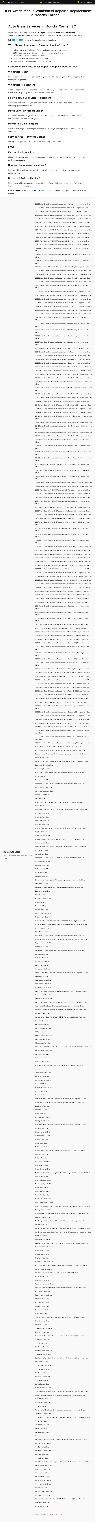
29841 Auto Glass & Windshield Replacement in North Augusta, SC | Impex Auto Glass (62, 707)
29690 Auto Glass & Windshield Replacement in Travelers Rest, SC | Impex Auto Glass (62, 664)
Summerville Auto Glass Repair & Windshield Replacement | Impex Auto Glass (61, 1391)
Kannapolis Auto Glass (42, 1076)
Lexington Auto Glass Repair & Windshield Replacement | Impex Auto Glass (60, 1124)
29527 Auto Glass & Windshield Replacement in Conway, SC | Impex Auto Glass (62, 511)
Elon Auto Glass (40, 906)
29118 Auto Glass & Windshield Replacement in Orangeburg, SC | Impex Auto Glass (63, 230)
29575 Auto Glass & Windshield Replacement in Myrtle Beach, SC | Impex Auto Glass (62, 529)
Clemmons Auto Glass (42, 835)
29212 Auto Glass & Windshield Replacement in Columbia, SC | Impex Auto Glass (62, 306)
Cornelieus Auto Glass (42, 861)
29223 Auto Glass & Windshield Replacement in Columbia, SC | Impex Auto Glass (63, 310)
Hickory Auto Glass (41, 1032)
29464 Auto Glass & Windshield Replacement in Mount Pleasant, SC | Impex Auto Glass (63, 453)
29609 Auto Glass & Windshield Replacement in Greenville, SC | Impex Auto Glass (63, 558)
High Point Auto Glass (42, 1039)
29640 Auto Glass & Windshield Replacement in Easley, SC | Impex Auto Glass (62, 598)
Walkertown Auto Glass (43, 1436)
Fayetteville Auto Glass (43, 913)
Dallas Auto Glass (41, 872)
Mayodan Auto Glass (42, 1154)
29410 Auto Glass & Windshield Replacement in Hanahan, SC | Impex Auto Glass (62, 401)
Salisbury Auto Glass (42, 1306)
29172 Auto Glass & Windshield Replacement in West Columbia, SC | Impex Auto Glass (62, 262)
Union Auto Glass (41, 1428)
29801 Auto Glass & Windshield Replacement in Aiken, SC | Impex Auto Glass (61, 695)
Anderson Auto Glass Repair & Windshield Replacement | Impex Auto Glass (60, 750)
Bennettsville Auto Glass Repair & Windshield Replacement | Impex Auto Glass (62, 761)
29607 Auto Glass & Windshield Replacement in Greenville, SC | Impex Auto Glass (63, 554)
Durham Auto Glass (41, 883)
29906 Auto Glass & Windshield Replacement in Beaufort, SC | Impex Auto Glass (62, 716)
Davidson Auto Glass (42, 876)
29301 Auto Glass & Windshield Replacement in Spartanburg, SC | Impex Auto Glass (61, 319)
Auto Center (59, 1514)
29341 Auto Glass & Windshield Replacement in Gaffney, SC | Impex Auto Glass (62, 355)
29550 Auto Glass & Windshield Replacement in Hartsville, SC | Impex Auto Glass (63, 515)
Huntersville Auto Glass (43, 1058)
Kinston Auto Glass (41, 1091)
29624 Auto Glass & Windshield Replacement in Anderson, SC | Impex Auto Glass (63, 576)
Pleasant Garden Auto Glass (44, 1262)
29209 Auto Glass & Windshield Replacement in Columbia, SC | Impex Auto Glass (63, 299)
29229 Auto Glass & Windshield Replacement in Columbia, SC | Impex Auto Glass (63, 314)
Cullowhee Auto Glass (42, 869)
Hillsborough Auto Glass (43, 1043)
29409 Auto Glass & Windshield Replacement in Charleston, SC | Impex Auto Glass (63, 397)
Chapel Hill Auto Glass (42, 806)
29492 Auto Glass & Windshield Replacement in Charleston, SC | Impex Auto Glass (63, 486)
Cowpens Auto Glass (42, 865)
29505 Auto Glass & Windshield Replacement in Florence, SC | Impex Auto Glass (62, 494)
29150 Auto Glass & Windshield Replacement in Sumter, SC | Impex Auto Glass (62, 233)
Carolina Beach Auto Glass (44, 787)
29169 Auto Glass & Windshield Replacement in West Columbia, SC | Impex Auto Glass (62, 250)
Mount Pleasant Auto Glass (44, 1202)
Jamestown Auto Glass (43, 1073)
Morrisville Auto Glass (42, 1191)
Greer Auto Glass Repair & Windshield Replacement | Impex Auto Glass (59, 1006)
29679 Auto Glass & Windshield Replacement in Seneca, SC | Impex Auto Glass (62, 643)
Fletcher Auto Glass (41, 917)
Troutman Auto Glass (42, 1425)
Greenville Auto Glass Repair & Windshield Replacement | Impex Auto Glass (61, 991)
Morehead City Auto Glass (44, 1184)
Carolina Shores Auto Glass (44, 791)
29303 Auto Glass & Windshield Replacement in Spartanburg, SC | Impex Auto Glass (62, 331)
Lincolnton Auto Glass (42, 1132)
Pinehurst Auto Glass (42, 1250)
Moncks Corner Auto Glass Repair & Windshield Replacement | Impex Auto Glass (62, 1173)
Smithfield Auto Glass (42, 1339)
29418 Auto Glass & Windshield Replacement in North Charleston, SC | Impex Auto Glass (63, 417)
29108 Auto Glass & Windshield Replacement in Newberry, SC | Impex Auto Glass (63, 222)
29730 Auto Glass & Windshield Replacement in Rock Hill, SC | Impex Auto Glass (62, 684)
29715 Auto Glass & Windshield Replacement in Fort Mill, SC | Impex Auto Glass (62, 676)
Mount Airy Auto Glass (42, 1195)
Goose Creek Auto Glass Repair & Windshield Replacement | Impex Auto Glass (61, 972)
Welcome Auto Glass (42, 1454)
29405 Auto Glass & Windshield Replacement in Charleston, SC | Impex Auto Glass (63, 378)
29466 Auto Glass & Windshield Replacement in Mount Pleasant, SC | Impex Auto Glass (63, 459)
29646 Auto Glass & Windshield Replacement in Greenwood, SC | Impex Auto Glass (61, 613)
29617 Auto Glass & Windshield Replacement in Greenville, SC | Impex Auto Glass (63, 569)
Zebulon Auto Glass (41, 1506)
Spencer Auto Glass (41, 1362)
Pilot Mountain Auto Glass (44, 1247)
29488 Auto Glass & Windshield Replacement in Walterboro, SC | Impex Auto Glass (63, 482)
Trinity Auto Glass (41, 1421)
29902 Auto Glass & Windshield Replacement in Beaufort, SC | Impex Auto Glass (62, 712)
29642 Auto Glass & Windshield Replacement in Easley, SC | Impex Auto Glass (62, 602)
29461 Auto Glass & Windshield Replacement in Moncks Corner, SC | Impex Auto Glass (62, 447)
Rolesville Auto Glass (42, 1299)
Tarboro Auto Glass (41, 1406)
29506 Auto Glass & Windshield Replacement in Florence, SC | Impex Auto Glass (62, 497)
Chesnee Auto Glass (42, 824)
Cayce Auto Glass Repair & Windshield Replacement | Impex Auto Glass (59, 802)
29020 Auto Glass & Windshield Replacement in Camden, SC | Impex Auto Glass (62, 204)
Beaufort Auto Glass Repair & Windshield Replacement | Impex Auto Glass (60, 754)
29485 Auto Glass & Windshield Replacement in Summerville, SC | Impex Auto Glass (62, 471)
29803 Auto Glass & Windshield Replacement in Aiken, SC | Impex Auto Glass (61, 698)
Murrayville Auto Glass (42, 1210)
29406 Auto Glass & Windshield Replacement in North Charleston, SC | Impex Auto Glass (63, 389)
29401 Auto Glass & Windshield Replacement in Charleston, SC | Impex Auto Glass (63, 370)
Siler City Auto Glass (42, 1332)
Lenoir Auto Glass (41, 1113)
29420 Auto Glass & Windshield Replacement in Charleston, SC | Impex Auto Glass (63, 422)
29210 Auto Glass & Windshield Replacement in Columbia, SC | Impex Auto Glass (62, 303)
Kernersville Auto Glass (43, 1080)
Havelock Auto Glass (42, 1021)
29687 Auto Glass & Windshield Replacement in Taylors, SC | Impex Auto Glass (62, 659)
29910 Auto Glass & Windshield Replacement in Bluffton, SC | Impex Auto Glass (62, 727)
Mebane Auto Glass (41, 1158)
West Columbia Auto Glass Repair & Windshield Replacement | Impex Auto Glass (62, 1462)
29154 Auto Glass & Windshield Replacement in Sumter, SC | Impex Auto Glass (62, 245)
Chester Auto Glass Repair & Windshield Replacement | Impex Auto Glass (60, 828)
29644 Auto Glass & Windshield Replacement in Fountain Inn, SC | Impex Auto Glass (62, 607)
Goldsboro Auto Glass (42, 969)
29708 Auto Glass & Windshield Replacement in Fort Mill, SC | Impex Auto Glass (62, 672)
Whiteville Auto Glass (42, 1469)
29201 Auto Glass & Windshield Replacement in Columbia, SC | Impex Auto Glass (62, 267)
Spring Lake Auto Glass (43, 1365)
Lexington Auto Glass (42, 1121)
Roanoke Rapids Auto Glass (44, 1284)
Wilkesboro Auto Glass (42, 1476)
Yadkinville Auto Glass (42, 1502)
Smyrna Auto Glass (41, 1343)
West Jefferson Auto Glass (44, 1465)
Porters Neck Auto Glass (43, 1269)
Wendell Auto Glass (41, 1458)
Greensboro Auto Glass (43, 980)
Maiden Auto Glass (41, 1139)
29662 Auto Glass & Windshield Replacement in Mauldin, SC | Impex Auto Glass (62, 632)
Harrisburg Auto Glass (42, 1013)
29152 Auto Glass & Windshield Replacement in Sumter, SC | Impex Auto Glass (62, 237)
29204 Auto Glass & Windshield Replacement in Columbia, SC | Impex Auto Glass (63, 274)
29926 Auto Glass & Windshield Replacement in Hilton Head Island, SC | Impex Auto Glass (62, 732)
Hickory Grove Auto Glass (44, 1035)
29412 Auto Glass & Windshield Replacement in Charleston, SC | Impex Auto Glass (63, 405)
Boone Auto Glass (41, 776)
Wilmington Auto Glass (43, 1484)
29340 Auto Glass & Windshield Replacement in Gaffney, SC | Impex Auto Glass (62, 352)
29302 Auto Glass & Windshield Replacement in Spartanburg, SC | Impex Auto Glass (62, 325)
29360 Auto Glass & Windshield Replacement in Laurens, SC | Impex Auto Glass (62, 363)
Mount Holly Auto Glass (43, 1199)
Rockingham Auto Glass (43, 1291)
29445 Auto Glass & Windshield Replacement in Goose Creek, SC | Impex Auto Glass (62, 441)
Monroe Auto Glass (41, 1176)
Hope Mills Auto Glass (42, 1054)
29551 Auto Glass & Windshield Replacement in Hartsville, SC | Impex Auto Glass (62, 518)
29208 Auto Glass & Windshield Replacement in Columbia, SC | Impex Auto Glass (63, 295)
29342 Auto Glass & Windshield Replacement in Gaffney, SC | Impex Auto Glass (62, 359)
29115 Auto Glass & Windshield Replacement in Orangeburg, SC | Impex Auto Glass (63, 226)
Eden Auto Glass (40, 895)
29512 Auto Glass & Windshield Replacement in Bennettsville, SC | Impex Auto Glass (62, 502)
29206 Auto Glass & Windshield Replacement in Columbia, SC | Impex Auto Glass (63, 282)
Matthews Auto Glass (42, 1147)
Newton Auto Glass (41, 1225)
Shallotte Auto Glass (42, 1321)
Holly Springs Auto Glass (43, 1050)
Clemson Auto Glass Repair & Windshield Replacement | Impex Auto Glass (60, 839)
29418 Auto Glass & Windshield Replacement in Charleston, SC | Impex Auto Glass (63, 412)
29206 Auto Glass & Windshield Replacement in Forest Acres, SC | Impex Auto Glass (62, 286)
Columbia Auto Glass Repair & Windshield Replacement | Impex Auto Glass (60, 846)
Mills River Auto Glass (42, 1161)
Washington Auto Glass (43, 1443)
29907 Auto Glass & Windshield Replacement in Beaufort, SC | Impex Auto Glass (62, 719)
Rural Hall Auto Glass (42, 1302)
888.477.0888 (17, 40)
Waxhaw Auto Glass (42, 1447)
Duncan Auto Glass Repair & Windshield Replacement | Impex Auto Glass (60, 880)
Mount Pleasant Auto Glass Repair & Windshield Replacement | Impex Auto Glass (62, 1206)
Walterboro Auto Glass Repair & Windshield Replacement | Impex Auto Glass (61, 1439)
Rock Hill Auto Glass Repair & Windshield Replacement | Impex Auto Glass (60, 1287)
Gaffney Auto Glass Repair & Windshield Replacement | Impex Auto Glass (60, 950)
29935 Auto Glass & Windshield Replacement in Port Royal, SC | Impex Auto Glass (63, 743)
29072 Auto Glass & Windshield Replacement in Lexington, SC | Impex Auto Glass (63, 215)
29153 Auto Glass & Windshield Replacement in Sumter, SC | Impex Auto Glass (62, 241)
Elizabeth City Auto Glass (43, 898)
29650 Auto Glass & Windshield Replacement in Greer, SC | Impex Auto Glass (61, 624)
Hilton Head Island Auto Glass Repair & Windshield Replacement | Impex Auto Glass (63, 1047)
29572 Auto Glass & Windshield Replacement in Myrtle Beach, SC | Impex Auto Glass (62, 523)
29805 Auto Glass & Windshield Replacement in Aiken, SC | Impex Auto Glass (61, 702)
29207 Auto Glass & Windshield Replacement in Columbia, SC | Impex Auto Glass (63, 291)
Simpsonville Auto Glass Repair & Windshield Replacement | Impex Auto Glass (61, 1336)
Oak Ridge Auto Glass (42, 1239)
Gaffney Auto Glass (41, 947)
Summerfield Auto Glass (43, 1388)
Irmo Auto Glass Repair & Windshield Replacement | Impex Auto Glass (59, 1065)
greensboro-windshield (43, 987)
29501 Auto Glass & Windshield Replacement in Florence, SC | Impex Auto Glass (62, 490)
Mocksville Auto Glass (42, 1169)
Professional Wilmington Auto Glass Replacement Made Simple (56, 1273)
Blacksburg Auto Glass (42, 769)
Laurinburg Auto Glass (42, 1106)
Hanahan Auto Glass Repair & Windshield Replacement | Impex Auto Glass (60, 1010)
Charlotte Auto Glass (42, 813)
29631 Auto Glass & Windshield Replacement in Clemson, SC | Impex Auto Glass (62, 587)
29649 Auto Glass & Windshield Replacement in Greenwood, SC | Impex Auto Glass (61, 619)
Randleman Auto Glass (42, 1276)
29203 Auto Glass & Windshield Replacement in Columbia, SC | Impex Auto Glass (63, 270)
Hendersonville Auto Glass (44, 1028)
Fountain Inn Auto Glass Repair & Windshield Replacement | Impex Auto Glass (61, 939)
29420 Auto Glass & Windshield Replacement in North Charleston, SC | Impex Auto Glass (63, 427)
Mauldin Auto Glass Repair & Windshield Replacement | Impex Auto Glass (60, 1150)
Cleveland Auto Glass (42, 843)
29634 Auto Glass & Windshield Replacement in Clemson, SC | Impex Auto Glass (62, 595)
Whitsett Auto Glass (42, 1473)
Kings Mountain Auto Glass (44, 1087)
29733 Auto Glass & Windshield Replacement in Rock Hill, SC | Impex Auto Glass (62, 691)
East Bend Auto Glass (42, 891)
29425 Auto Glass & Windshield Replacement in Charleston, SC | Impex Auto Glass (63, 436)
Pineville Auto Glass (42, 1254)
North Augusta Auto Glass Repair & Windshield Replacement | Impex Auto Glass (62, 1228)
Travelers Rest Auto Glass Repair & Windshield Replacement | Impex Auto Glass (62, 1417)
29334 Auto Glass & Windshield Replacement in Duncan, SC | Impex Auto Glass (62, 348)
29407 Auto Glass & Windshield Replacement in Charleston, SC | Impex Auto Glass (63, 394)
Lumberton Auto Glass (42, 1136)
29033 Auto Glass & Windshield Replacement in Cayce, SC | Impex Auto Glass (62, 208)
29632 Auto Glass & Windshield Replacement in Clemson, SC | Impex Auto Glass (62, 591)
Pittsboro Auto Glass (42, 1258)
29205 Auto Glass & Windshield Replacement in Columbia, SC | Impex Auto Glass (63, 278)
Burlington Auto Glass (42, 780)
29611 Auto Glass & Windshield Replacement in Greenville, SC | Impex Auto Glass (63, 561)
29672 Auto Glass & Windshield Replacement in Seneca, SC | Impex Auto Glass (62, 635)
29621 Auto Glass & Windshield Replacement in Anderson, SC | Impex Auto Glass (63, 573)
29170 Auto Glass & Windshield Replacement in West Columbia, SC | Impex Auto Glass (62, 256)
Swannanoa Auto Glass (43, 1402)
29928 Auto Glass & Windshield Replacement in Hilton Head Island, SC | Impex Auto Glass (62, 738)
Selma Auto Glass (41, 1313)
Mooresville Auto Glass (43, 1180)
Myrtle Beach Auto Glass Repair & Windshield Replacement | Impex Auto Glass (62, 1213)
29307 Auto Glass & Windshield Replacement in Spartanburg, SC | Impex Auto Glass (62, 343)
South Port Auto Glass (42, 1347)
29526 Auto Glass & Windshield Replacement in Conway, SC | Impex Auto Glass (62, 507)
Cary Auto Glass (40, 798)
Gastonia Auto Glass (42, 961)
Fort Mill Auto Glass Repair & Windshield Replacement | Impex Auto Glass (60, 935)
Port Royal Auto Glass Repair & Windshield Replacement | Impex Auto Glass (61, 1265)
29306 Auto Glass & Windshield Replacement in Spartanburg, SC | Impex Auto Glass (62, 337)
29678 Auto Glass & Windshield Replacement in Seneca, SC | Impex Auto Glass (62, 639)
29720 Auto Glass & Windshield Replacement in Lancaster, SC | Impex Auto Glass (63, 680)
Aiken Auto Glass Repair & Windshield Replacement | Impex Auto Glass (59, 746)
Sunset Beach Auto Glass (43, 1399)
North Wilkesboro (41, 1236)
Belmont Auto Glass (42, 758)
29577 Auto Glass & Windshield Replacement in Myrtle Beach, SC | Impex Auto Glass (62, 535)
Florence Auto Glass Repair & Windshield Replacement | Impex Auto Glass (60, 921)
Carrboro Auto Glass (42, 795)
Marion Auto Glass (41, 1143)
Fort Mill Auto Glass (41, 932)
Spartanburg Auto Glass (43, 1354)
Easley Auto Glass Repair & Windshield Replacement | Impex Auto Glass (59, 887)
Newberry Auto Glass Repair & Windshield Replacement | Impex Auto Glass (60, 1221)
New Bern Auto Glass (42, 1217)
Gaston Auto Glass (41, 958)
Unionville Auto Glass (42, 1432)
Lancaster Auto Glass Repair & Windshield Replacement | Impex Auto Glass (60, 1099)
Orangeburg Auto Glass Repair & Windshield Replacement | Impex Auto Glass (61, 1243)
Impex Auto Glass (11, 852)
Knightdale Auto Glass (42, 1095)
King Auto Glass (40, 1084)
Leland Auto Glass (41, 1110)
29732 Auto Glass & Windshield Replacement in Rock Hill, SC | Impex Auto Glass (62, 687)
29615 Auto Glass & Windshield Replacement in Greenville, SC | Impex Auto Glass (63, 565)
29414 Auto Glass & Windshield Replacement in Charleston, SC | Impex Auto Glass (63, 409)
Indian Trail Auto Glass (42, 1061)
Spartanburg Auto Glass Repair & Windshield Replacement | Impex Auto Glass (61, 1358)
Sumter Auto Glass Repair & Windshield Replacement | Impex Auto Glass (60, 1395)
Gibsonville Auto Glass (42, 965)
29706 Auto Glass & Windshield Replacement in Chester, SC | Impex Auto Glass (62, 669)
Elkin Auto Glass (40, 902)
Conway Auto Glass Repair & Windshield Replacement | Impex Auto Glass (60, 858)
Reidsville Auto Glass (42, 1280)
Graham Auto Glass (41, 976)
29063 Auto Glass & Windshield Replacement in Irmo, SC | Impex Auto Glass (61, 211)
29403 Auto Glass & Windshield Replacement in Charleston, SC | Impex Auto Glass (63, 374)
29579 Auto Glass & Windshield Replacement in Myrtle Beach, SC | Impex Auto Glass (62, 542)
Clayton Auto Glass (41, 832)
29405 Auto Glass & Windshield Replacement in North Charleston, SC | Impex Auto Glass (63, 383)
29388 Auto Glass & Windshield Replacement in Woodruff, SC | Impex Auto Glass (63, 367)
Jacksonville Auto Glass (43, 1069)
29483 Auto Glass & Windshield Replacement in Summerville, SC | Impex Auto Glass (62, 465)
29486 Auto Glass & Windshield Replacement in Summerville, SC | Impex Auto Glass (62, 478)
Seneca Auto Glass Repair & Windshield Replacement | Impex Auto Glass (60, 1317)
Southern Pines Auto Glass (44, 1351)
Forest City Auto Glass (42, 928)
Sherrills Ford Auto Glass (43, 1328)
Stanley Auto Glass (41, 1373)
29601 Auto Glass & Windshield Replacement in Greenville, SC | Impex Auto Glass (63, 547)
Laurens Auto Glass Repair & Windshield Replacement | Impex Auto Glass (60, 1102)
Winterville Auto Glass (42, 1495)
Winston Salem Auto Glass (44, 1491)
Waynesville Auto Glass (43, 1451)
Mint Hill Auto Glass (41, 1165)
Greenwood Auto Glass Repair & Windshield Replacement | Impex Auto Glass (61, 1002)
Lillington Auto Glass (42, 1128)
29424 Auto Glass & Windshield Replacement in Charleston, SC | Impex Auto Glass (63, 432)
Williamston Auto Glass (43, 1480)
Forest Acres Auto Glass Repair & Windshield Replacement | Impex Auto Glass (61, 924)
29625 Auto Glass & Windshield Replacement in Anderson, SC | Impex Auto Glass (63, 580)
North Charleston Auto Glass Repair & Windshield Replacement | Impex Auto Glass (63, 1232)
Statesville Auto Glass (42, 1376)
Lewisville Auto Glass (42, 1117)
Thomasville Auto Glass (43, 1413)
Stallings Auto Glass (42, 1369)
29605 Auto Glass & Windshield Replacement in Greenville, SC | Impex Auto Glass (63, 550)
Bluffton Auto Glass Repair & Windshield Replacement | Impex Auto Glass (60, 772)
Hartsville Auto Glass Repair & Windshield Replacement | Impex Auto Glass (60, 1017)
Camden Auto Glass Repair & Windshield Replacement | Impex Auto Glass (60, 784)
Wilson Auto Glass (41, 1488)
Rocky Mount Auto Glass (43, 1295)
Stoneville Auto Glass (42, 1384)
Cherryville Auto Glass (42, 821)
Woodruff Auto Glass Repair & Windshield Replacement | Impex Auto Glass (60, 1499)
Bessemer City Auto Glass (44, 765)
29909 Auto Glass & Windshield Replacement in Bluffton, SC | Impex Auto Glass (62, 723)
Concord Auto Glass (41, 850)
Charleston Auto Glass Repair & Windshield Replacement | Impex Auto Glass (61, 809)
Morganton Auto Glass (42, 1187)
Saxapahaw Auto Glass (43, 1310)
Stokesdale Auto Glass (42, 1380)
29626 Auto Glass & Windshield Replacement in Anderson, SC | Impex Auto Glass (63, 584)
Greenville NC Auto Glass (43, 995)
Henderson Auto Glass (42, 1024)
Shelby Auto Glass (41, 1325)
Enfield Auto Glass (41, 910)
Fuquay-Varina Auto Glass (44, 943)
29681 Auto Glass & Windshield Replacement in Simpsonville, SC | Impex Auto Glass (61, 654)
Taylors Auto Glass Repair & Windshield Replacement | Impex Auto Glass (60, 1410)
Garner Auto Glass (41, 954)
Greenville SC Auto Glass (43, 998)
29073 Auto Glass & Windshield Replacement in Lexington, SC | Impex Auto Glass (63, 219)
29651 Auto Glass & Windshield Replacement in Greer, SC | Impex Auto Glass (61, 628)
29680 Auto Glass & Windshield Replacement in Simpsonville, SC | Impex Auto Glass (62, 648)
